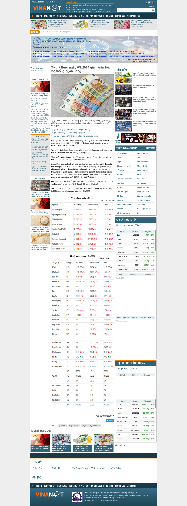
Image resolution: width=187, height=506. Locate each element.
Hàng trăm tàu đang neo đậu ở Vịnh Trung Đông (85, 9)
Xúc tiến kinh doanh (95, 16)
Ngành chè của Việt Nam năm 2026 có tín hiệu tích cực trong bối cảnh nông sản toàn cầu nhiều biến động (39, 121)
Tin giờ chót (71, 2)
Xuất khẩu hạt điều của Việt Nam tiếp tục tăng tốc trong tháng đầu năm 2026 (40, 130)
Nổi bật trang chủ (40, 79)
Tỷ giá (138, 225)
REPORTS (150, 148)
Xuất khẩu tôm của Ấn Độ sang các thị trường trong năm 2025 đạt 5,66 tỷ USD (88, 6)
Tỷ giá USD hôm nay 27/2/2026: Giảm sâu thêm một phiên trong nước (99, 23)
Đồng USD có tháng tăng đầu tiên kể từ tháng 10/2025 (39, 105)
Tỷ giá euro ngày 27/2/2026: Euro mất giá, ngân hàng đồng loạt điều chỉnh (58, 23)
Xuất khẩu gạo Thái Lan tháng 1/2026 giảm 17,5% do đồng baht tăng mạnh (89, 13)
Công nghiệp (49, 16)
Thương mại (62, 16)
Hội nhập (109, 16)
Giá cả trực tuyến (126, 220)
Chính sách (131, 16)
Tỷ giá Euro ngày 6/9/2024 (91, 426)
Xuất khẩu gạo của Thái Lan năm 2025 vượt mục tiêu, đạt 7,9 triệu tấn (39, 248)
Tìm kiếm (151, 6)
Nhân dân (56, 468)
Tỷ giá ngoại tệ (74, 426)
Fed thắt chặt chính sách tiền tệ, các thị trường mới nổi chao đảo (144, 75)
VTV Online (116, 468)
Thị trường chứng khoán (130, 363)
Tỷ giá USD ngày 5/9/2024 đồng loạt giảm (68, 133)
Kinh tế (39, 16)
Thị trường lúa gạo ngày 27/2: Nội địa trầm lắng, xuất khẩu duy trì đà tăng (39, 148)
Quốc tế (133, 369)
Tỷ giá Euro (62, 426)
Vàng (130, 225)
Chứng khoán (67, 32)
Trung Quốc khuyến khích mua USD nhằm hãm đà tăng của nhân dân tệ (141, 23)
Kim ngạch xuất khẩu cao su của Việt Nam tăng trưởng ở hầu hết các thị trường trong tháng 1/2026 (40, 112)
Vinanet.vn (120, 445)
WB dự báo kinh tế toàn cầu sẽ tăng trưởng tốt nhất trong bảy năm (144, 123)
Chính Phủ (37, 468)
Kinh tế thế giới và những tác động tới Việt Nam (144, 86)
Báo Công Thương (80, 468)
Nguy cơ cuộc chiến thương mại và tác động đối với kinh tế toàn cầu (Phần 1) (144, 111)
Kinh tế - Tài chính (51, 32)
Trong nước (121, 369)
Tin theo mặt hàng (126, 148)
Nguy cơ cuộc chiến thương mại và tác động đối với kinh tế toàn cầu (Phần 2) (144, 99)
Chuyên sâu (120, 16)
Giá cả (81, 16)
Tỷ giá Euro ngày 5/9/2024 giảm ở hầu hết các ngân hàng (74, 136)
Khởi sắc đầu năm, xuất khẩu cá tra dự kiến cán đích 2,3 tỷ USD (39, 141)
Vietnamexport (98, 468)
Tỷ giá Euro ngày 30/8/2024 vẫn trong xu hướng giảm (73, 130)
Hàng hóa (73, 16)
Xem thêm (139, 16)
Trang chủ (32, 16)
